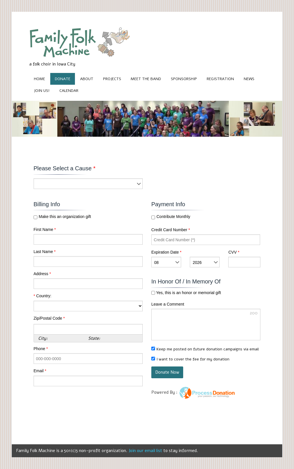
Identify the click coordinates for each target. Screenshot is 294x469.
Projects (112, 79)
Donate (62, 79)
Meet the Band (146, 79)
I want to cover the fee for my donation (192, 359)
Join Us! (42, 90)
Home (39, 79)
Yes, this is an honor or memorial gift (188, 293)
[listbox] (88, 183)
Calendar (68, 90)
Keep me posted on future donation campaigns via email (207, 349)
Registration (220, 79)
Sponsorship (184, 79)
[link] (221, 373)
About (86, 79)
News (249, 79)
